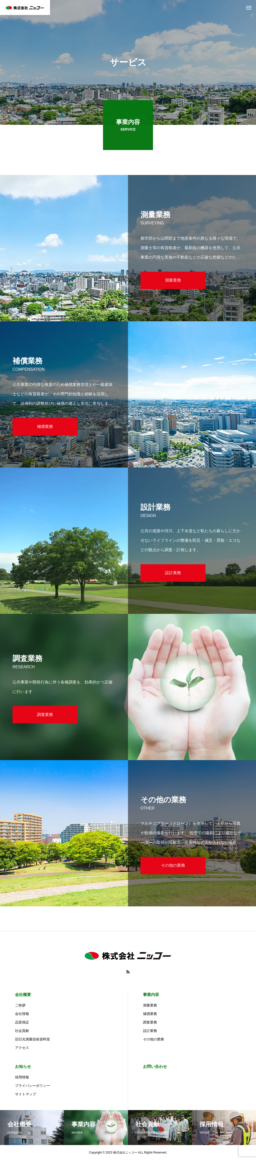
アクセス (22, 1048)
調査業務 (150, 1022)
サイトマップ (25, 1094)
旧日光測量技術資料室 (32, 1039)
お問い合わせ (155, 1066)
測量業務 (150, 1005)
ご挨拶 (20, 1005)
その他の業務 (153, 1039)
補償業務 (150, 1014)
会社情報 (22, 1014)
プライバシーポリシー (32, 1086)
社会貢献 (22, 1031)
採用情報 (22, 1077)
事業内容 (151, 995)
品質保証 (22, 1022)
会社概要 (23, 995)
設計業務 (150, 1031)
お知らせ (23, 1066)
